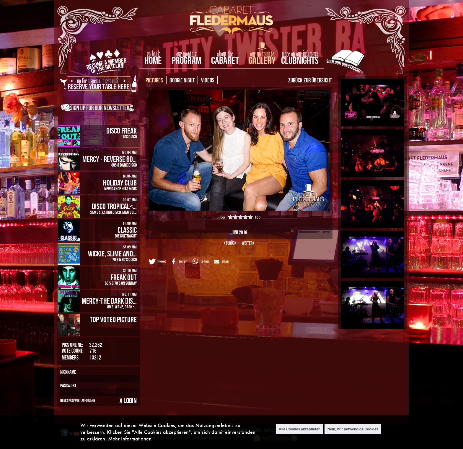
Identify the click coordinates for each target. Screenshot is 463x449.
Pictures (154, 80)
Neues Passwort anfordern (77, 400)
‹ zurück (230, 242)
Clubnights (300, 60)
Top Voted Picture (113, 319)
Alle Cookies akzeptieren (299, 429)
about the (225, 54)
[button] (157, 261)
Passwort (68, 385)
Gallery (262, 60)
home (153, 60)
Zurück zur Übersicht (310, 80)
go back (153, 54)
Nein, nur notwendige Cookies (352, 429)
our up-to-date (262, 54)
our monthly (186, 54)
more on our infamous (300, 54)
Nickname (68, 372)
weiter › (248, 242)
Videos (207, 80)
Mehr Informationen (129, 438)
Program (186, 60)
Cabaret (225, 60)
